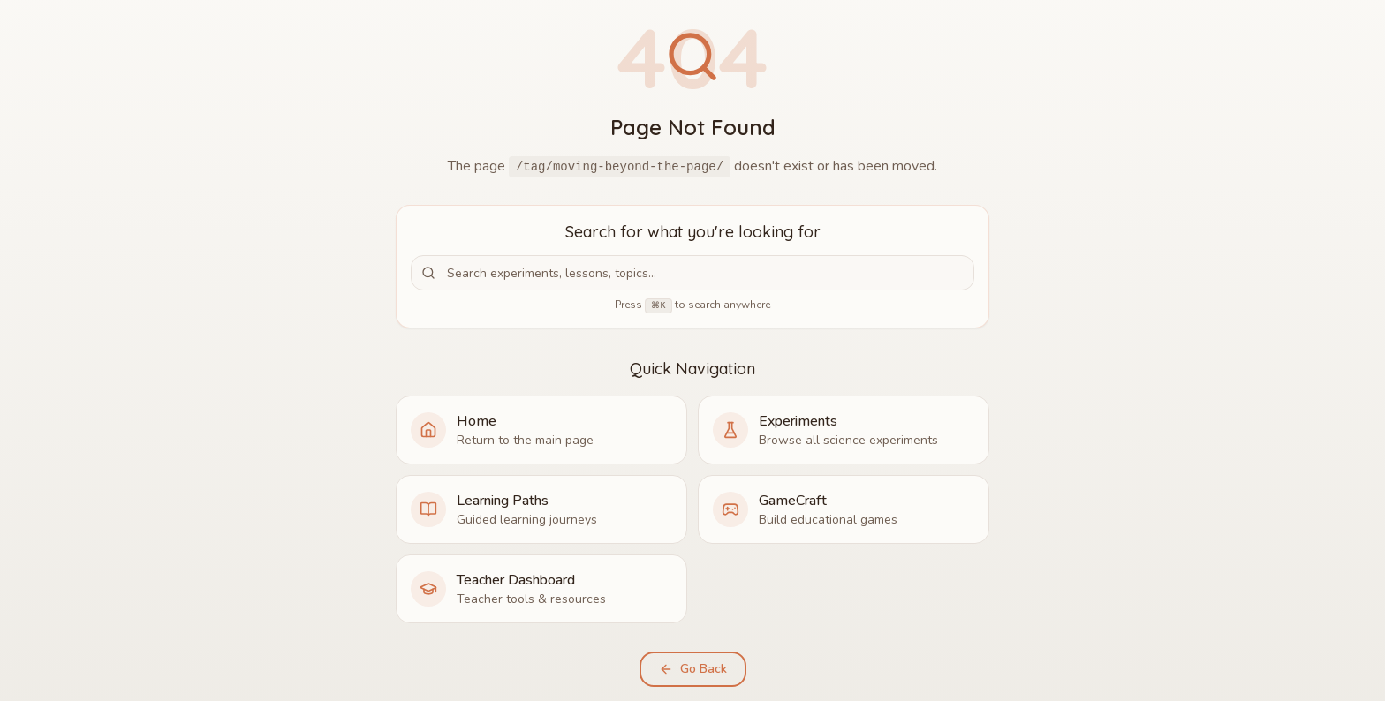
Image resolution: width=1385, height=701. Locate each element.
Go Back (693, 668)
